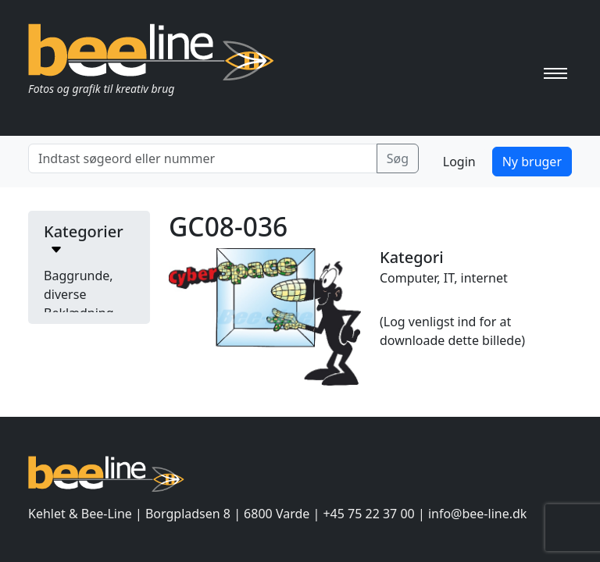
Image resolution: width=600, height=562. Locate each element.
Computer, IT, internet (444, 277)
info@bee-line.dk (477, 513)
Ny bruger (532, 161)
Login (459, 161)
